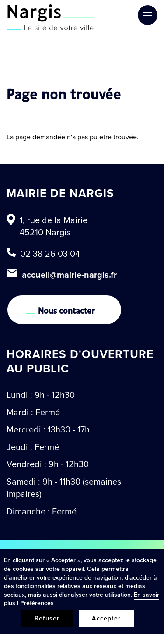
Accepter (106, 618)
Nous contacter (66, 309)
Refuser (47, 618)
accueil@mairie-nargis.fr (69, 274)
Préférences (37, 603)
